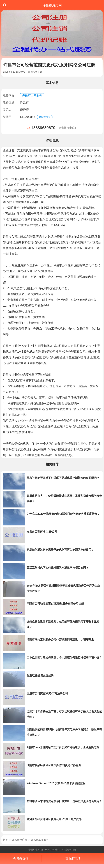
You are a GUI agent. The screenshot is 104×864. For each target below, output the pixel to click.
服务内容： (10, 95)
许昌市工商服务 (32, 95)
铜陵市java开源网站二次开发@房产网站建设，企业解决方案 (63, 747)
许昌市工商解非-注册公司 (42, 531)
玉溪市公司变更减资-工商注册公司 (47, 693)
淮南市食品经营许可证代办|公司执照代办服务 (54, 765)
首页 (5, 839)
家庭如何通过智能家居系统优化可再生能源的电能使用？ (60, 549)
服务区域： (10, 102)
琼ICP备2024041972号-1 (47, 849)
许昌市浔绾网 (19, 839)
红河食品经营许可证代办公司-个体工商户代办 (54, 819)
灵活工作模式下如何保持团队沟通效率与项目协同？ (58, 567)
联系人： (8, 109)
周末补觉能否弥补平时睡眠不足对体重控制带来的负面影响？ (63, 477)
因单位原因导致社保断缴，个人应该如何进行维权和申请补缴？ (64, 657)
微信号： (8, 116)
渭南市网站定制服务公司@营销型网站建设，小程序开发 (60, 639)
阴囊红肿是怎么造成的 (40, 675)
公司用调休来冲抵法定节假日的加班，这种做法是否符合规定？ (64, 801)
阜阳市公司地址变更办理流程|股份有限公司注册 (55, 603)
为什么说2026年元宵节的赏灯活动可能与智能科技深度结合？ (63, 513)
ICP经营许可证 (69, 849)
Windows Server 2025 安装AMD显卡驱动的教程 (56, 783)
